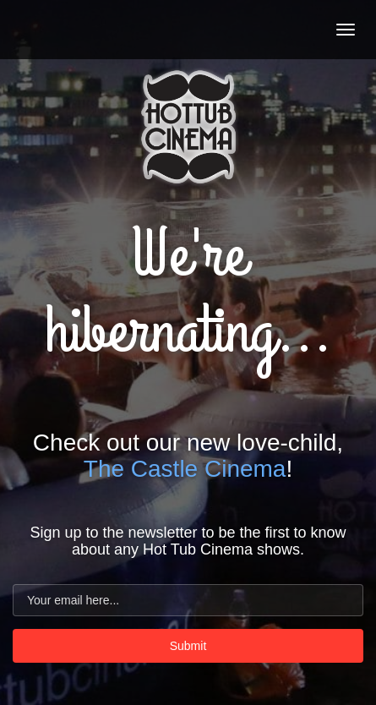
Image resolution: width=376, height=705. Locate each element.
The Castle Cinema (185, 469)
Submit (188, 646)
